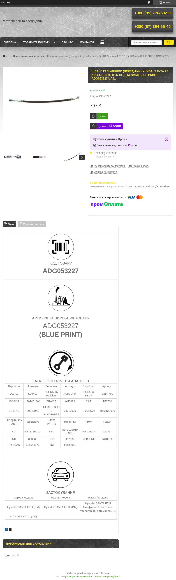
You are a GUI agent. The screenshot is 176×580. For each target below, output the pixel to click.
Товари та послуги (36, 42)
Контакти (87, 42)
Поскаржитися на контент (79, 576)
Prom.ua (105, 573)
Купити (102, 116)
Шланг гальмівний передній (29, 56)
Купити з (109, 126)
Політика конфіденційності (107, 576)
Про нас (67, 42)
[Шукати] (169, 42)
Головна (10, 42)
